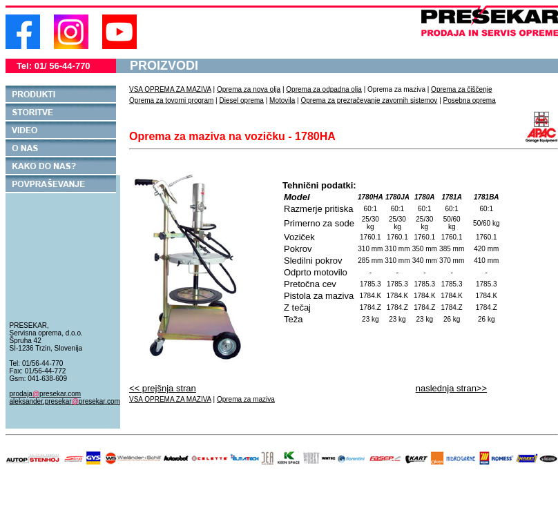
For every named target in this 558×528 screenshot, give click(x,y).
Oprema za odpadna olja (324, 89)
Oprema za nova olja (248, 89)
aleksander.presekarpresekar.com (65, 401)
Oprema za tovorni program (171, 100)
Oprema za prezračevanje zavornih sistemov (369, 100)
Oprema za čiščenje (461, 89)
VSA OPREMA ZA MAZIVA (170, 89)
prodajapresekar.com (45, 394)
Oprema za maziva (246, 399)
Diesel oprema (241, 100)
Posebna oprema (469, 100)
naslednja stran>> (451, 388)
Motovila (282, 100)
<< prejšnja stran (162, 388)
